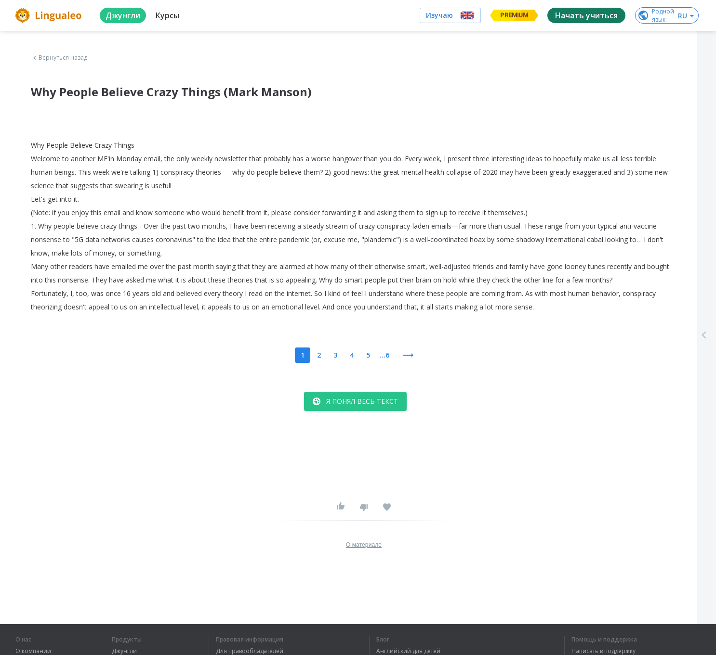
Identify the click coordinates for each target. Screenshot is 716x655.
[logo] (49, 15)
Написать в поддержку (603, 651)
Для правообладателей (249, 651)
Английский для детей (408, 651)
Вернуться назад (59, 58)
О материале (364, 544)
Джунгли (124, 651)
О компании (33, 651)
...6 (384, 355)
